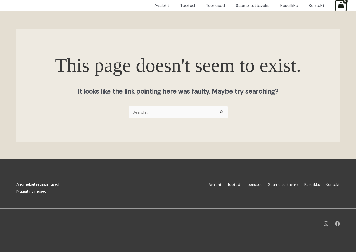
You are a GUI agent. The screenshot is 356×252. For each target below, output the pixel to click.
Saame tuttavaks (278, 184)
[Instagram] (326, 223)
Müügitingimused (31, 191)
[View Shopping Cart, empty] (341, 5)
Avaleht (201, 184)
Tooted (222, 184)
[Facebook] (337, 223)
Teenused (245, 184)
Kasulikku (309, 184)
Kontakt (333, 184)
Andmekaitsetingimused (37, 184)
